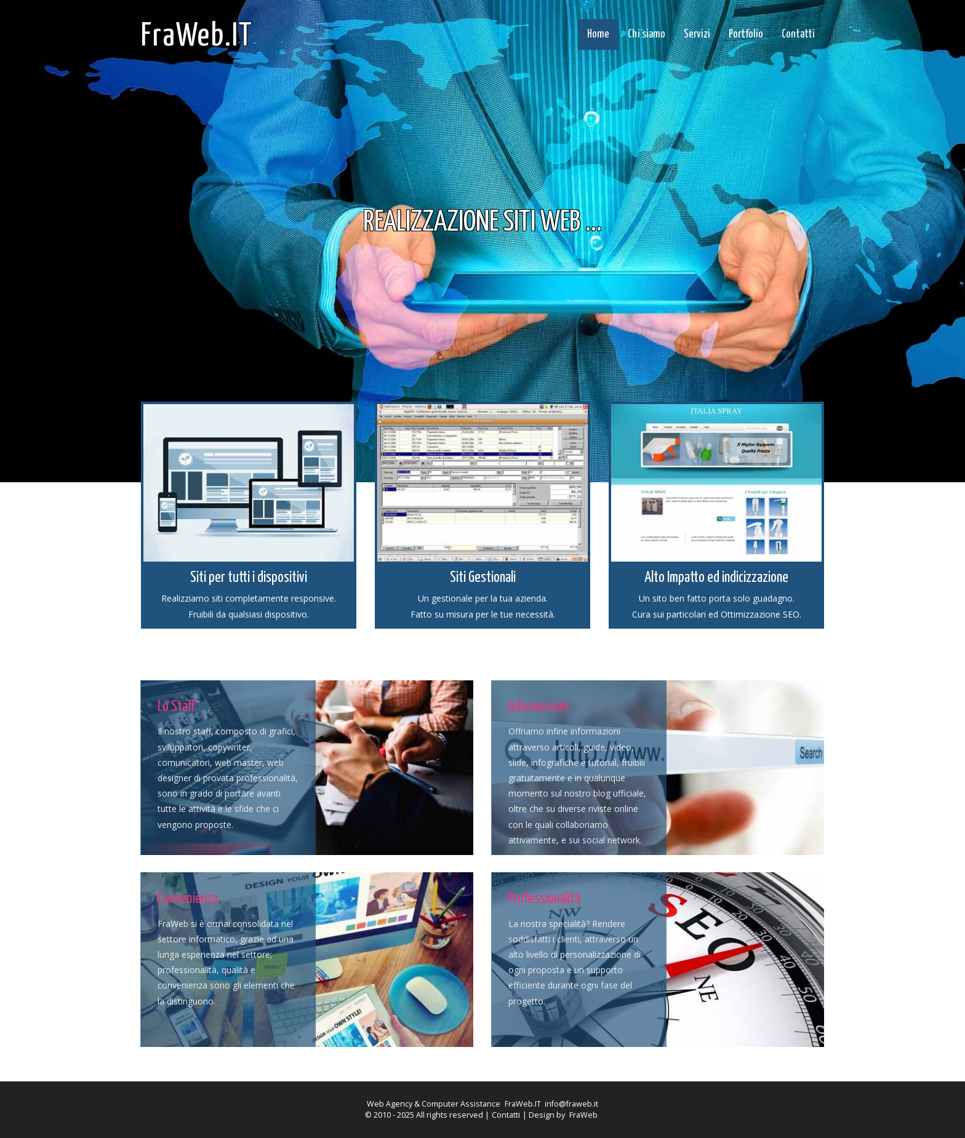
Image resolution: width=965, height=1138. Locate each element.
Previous (248, 182)
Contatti (798, 34)
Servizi (697, 34)
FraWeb (583, 1115)
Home (598, 34)
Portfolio (746, 34)
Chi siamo (646, 34)
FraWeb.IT (197, 36)
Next (716, 182)
